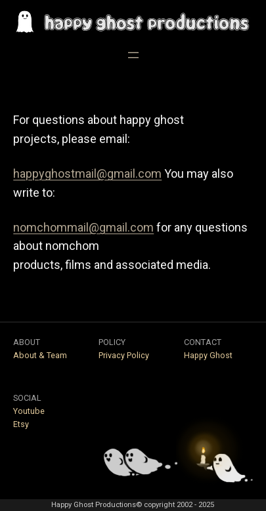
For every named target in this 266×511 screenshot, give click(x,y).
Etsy (21, 424)
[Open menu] (133, 55)
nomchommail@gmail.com (83, 227)
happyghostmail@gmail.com (87, 173)
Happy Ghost (208, 355)
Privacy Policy (124, 355)
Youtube (29, 411)
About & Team (40, 355)
